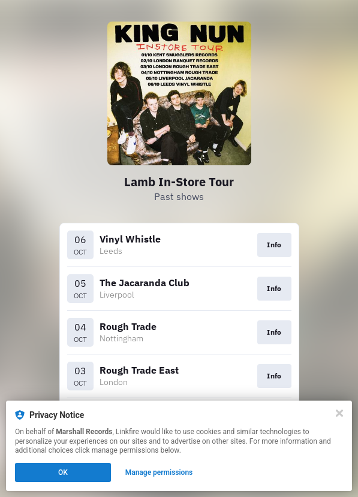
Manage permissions (159, 472)
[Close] (339, 413)
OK (63, 472)
